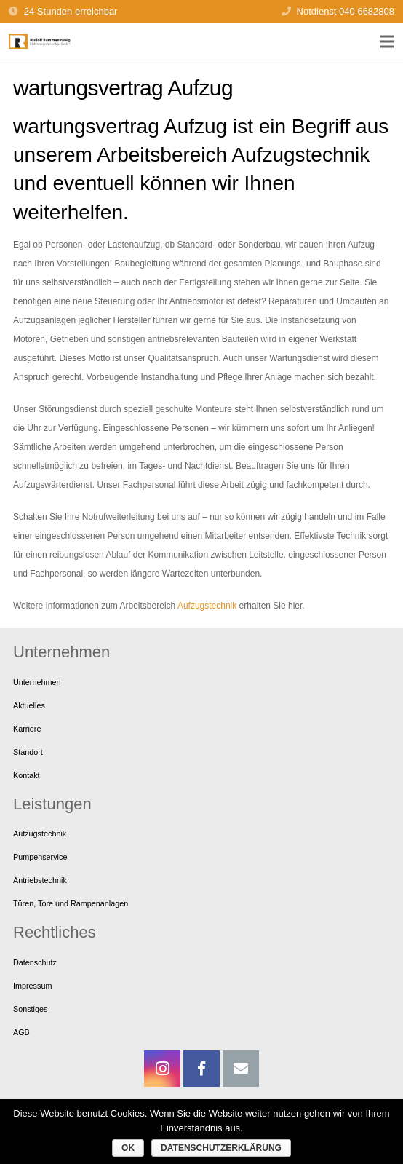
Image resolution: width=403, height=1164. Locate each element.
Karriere (27, 728)
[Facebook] (201, 1068)
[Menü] (386, 41)
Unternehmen (36, 682)
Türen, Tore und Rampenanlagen (70, 903)
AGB (21, 1032)
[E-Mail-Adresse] (241, 1068)
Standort (28, 752)
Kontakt (26, 775)
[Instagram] (162, 1068)
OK (128, 1148)
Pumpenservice (40, 856)
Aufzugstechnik (206, 606)
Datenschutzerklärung (221, 1148)
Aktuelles (29, 705)
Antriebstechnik (40, 880)
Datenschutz (35, 962)
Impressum (32, 985)
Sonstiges (30, 1009)
